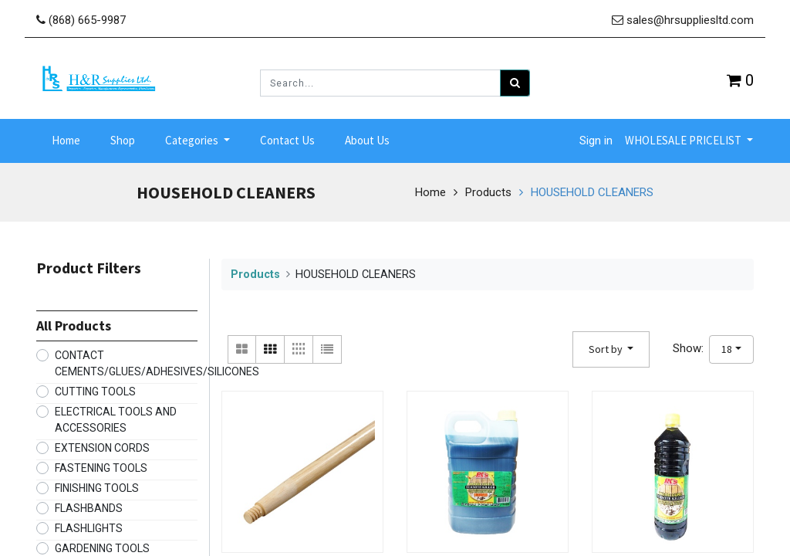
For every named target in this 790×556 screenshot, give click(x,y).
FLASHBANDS (89, 504)
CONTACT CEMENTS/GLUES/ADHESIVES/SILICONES (157, 359)
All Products (73, 322)
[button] (611, 345)
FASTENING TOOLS (101, 464)
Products (488, 188)
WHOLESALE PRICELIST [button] (684, 138)
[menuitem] (66, 139)
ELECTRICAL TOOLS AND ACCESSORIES (116, 416)
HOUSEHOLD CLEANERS (592, 188)
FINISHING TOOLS (97, 484)
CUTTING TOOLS (95, 387)
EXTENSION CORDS (102, 444)
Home (430, 188)
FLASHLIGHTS (89, 524)
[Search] (515, 83)
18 (726, 345)
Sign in (596, 139)
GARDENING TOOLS (102, 544)
